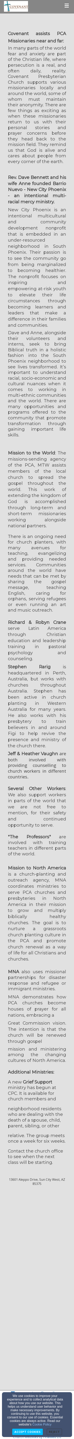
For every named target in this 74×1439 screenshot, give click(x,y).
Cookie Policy (42, 1424)
